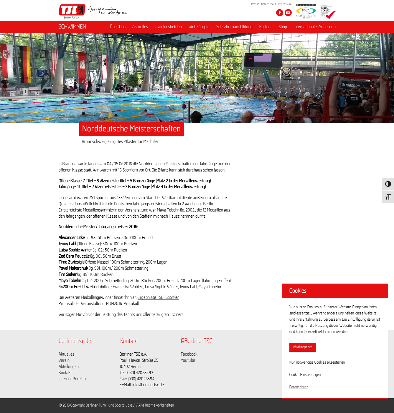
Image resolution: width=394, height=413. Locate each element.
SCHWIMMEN (72, 27)
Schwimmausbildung (234, 26)
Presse (255, 4)
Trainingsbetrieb (168, 26)
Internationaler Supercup (315, 26)
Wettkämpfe (199, 26)
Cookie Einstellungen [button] (305, 375)
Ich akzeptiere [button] (302, 347)
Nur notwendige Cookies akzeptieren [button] (317, 362)
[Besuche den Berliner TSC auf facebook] (279, 12)
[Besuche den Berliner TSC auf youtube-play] (288, 12)
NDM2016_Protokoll (122, 303)
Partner (265, 26)
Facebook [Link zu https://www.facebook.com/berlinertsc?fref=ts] (189, 354)
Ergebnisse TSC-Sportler (158, 297)
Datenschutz (268, 4)
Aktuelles (140, 26)
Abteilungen (69, 366)
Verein (64, 360)
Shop (283, 26)
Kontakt (65, 372)
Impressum (285, 4)
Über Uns (118, 26)
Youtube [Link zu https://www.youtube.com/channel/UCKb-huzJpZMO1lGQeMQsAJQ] (188, 360)
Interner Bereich (72, 379)
